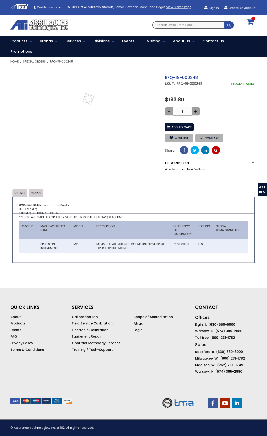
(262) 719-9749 (230, 365)
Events (15, 330)
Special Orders (34, 61)
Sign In (214, 8)
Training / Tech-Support (92, 350)
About (15, 317)
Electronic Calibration (90, 330)
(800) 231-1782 (222, 337)
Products (18, 323)
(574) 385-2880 (228, 331)
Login (138, 330)
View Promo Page (178, 7)
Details (20, 193)
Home (14, 61)
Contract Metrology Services (96, 343)
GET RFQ (262, 189)
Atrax (138, 323)
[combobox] (193, 25)
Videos (36, 193)
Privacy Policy (21, 343)
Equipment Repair (87, 336)
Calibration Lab (85, 317)
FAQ (13, 336)
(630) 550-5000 (221, 324)
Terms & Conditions (27, 350)
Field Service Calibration (92, 323)
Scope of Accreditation (153, 317)
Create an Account (243, 8)
